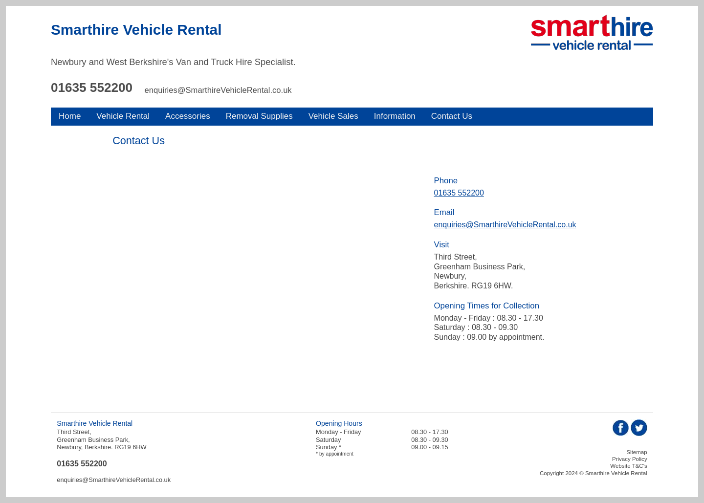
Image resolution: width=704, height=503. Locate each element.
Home (70, 116)
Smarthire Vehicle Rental (136, 30)
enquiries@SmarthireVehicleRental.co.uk (218, 90)
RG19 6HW (130, 447)
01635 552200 (91, 87)
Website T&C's (628, 466)
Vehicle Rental (123, 116)
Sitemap (636, 452)
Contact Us (451, 116)
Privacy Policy (629, 459)
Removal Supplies (259, 116)
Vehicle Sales (333, 116)
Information (395, 116)
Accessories (187, 116)
